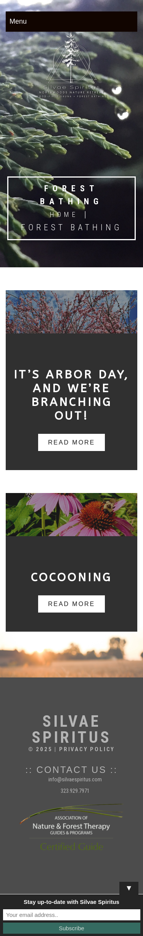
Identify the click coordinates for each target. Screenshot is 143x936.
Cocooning (71, 577)
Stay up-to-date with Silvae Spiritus (71, 902)
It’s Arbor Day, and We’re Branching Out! (71, 395)
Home (64, 214)
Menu (18, 21)
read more (71, 442)
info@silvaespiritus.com (75, 779)
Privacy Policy (87, 749)
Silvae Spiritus (71, 729)
